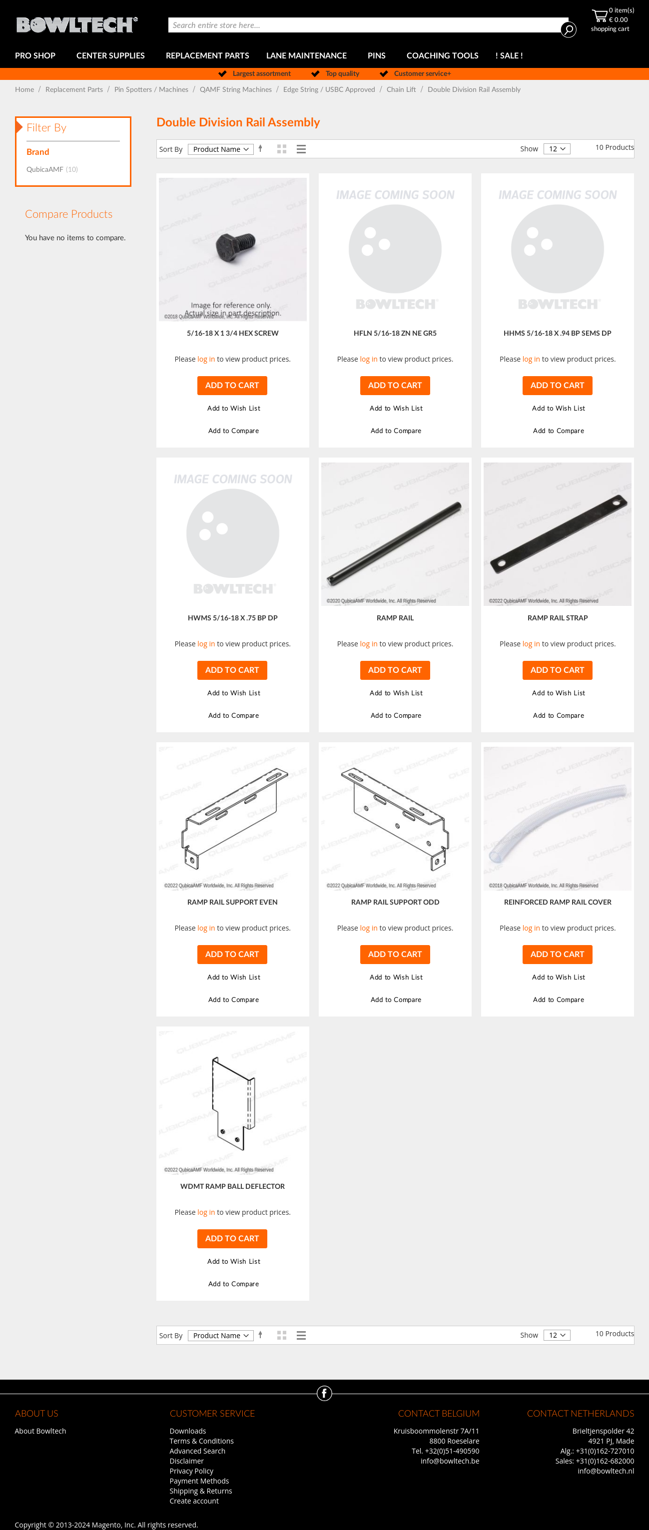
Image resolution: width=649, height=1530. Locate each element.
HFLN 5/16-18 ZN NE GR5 (395, 333)
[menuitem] (37, 56)
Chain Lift (402, 89)
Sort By (171, 149)
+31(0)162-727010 (605, 1451)
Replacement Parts (75, 89)
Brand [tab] (37, 152)
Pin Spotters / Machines (152, 89)
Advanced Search (198, 1451)
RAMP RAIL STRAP (558, 618)
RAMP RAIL (395, 618)
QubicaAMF (55, 169)
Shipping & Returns (201, 1491)
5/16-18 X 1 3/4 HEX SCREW (233, 333)
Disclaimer (187, 1461)
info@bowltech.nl (606, 1471)
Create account (194, 1501)
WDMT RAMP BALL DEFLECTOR (232, 1186)
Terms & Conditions (202, 1441)
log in (206, 359)
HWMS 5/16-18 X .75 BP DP (233, 618)
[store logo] (77, 22)
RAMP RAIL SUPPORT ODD (395, 902)
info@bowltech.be (450, 1461)
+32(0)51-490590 (452, 1451)
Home (25, 89)
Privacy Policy (191, 1471)
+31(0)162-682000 (605, 1461)
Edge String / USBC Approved (330, 89)
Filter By (46, 127)
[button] (232, 409)
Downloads (188, 1431)
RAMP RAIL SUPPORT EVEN (232, 902)
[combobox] (368, 24)
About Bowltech (40, 1431)
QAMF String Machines (237, 89)
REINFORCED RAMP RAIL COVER (558, 902)
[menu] (325, 56)
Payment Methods (199, 1481)
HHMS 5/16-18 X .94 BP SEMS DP (558, 333)
